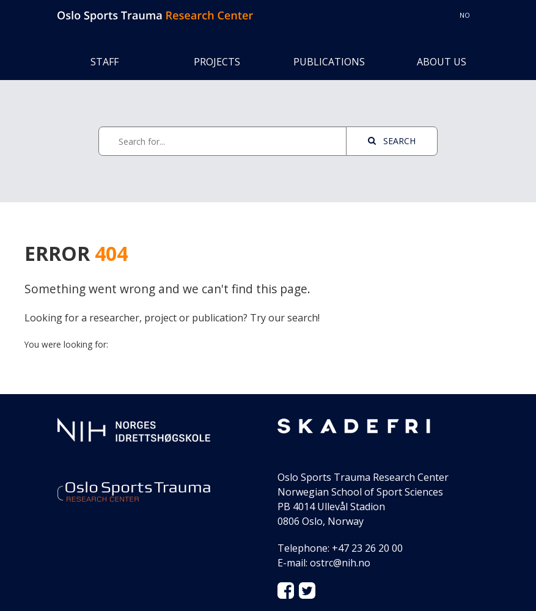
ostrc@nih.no (340, 562)
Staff (104, 61)
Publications (329, 61)
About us (441, 61)
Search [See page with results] (392, 141)
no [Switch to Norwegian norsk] (465, 15)
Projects (217, 61)
